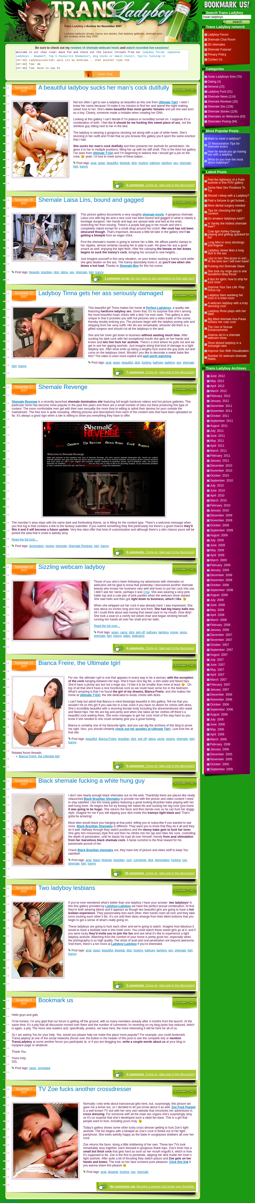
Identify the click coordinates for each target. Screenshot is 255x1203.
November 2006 (221, 699)
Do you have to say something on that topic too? (150, 278)
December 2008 (221, 575)
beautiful (112, 163)
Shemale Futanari (219, 49)
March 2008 (218, 620)
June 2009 (217, 545)
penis (183, 632)
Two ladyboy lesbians (66, 887)
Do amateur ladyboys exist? (226, 218)
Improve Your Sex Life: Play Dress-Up (226, 288)
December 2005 (221, 754)
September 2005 (221, 769)
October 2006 (219, 704)
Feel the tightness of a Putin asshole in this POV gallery (226, 181)
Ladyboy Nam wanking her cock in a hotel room (225, 296)
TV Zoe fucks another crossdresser (84, 1089)
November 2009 (221, 520)
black (96, 860)
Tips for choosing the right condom (225, 212)
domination (36, 546)
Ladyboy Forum (218, 34)
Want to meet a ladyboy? (224, 138)
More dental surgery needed (226, 205)
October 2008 (219, 585)
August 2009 (219, 535)
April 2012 (217, 386)
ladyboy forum (153, 52)
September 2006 (221, 709)
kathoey (155, 163)
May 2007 (217, 669)
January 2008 (219, 630)
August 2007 (219, 654)
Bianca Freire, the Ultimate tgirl (79, 662)
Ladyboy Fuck (217, 91)
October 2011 (219, 416)
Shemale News (218, 96)
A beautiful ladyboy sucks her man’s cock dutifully (103, 87)
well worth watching (157, 356)
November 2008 (221, 580)
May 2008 (217, 610)
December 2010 (221, 465)
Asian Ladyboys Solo (222, 76)
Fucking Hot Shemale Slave (226, 266)
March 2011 (218, 450)
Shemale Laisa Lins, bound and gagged (91, 199)
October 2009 (219, 525)
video (126, 636)
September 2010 (221, 480)
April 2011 (217, 445)
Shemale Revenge (62, 386)
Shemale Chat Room (221, 39)
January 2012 (219, 401)
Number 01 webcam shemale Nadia (227, 357)
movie (174, 632)
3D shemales (216, 44)
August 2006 (219, 714)
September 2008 (221, 590)
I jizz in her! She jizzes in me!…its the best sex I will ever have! (228, 260)
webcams (138, 636)
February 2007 (220, 684)
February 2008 (220, 625)
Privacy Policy (217, 54)
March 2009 (218, 560)
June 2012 (217, 376)
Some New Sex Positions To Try (226, 189)
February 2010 (220, 505)
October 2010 (219, 475)
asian (101, 163)
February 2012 (220, 396)
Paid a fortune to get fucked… (227, 200)
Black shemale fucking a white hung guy (91, 780)
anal (93, 163)
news (32, 1068)
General (213, 86)
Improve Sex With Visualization (228, 351)
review (49, 546)
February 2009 (220, 565)
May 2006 (217, 729)
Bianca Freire (107, 739)
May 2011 (217, 440)
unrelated (44, 1068)
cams (123, 632)
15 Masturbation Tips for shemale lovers (224, 145)
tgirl (75, 166)
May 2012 (217, 381)
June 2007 (217, 664)
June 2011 (217, 435)
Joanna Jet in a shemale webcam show (224, 336)
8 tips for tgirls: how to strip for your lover (228, 280)
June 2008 (217, 605)
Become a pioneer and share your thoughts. (152, 1186)
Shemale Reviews (80, 546)
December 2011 (221, 406)
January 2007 (219, 689)
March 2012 (218, 391)
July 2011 (217, 431)
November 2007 (221, 640)
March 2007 (218, 679)
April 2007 (217, 674)
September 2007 (221, 650)
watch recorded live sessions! (147, 48)
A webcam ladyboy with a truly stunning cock (228, 304)
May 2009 (217, 550)
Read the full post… (25, 539)
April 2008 (217, 615)
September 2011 (221, 421)
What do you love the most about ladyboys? (225, 161)
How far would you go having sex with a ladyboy (227, 153)
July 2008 (217, 600)
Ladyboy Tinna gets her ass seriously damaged (100, 293)
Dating (212, 81)
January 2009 (219, 570)
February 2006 (220, 744)
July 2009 (217, 540)
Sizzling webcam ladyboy (71, 566)
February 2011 (220, 455)
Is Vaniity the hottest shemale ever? (227, 225)
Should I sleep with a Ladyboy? (228, 195)
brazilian (46, 272)
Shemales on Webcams (223, 116)
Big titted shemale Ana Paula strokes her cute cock (227, 320)
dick (134, 163)
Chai (146, 592)
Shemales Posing (219, 121)
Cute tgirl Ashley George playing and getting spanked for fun (228, 234)
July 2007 (217, 659)
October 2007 (219, 645)
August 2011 (219, 426)
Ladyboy (77, 26)
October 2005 (219, 764)
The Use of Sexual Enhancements (220, 328)
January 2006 (219, 749)
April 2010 (217, 495)
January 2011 (219, 460)
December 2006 (221, 694)
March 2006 (218, 739)
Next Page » (11, 1201)
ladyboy (167, 163)
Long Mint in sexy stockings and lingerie (226, 244)
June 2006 (217, 724)
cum (129, 860)
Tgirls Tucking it (151, 56)
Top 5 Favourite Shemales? (69, 56)
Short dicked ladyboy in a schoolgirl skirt (224, 344)
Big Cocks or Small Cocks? (113, 56)
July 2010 (217, 485)
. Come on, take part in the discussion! (161, 185)
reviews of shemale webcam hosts (94, 48)
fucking (143, 163)
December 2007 (221, 635)
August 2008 (219, 595)
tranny (84, 166)
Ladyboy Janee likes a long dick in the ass (226, 252)
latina (64, 272)
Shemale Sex (216, 106)
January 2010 (219, 510)
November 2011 (221, 411)
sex (175, 163)
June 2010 (217, 490)
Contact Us (215, 59)
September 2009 (221, 530)
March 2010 (218, 500)
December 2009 (221, 515)
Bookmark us (55, 1000)
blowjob (125, 163)
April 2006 (217, 734)
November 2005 (221, 759)
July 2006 (217, 719)
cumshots (139, 860)
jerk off (140, 632)
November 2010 (221, 470)
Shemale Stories (219, 111)
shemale (185, 163)
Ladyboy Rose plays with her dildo (227, 312)
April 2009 (217, 555)
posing (170, 739)
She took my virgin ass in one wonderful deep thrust (227, 273)
